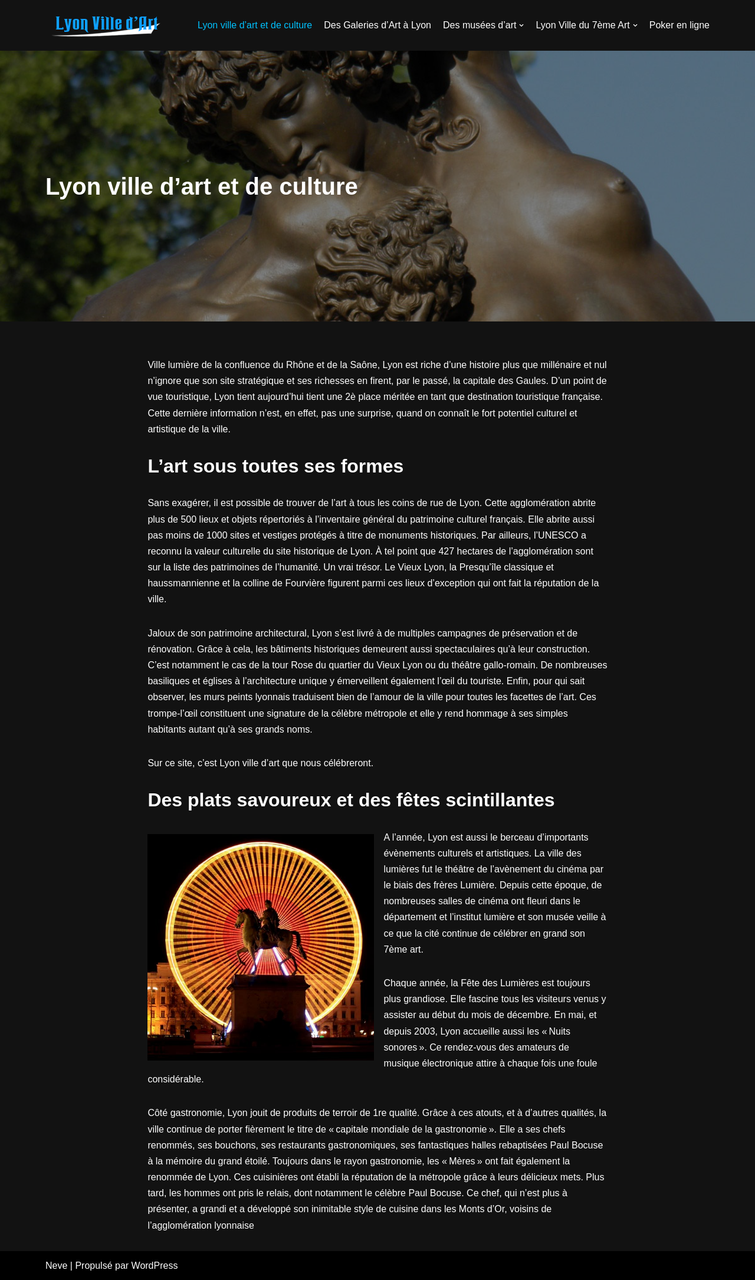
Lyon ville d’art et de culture (255, 25)
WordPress (155, 1266)
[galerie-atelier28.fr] (104, 25)
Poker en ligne (679, 25)
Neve (56, 1266)
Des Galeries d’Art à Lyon (377, 25)
